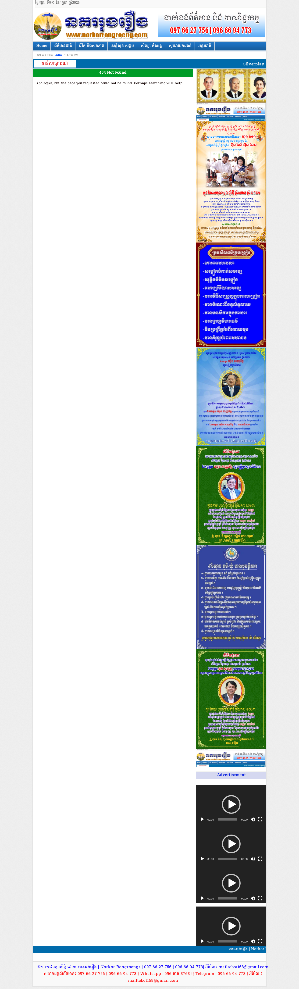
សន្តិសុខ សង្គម (122, 46)
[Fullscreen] (260, 819)
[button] (231, 804)
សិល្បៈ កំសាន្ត (151, 46)
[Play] (202, 819)
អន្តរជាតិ (204, 46)
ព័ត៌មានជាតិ (63, 46)
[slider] (228, 819)
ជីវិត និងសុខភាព (91, 46)
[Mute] (252, 819)
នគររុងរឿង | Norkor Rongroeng (94, 25)
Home (41, 46)
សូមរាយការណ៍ (180, 46)
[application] (231, 804)
